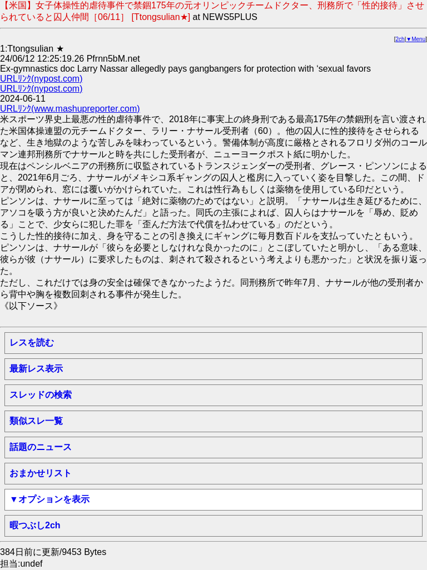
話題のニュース (40, 447)
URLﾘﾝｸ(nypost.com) (41, 78)
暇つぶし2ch (35, 525)
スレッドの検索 (40, 394)
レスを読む (31, 342)
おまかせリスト (40, 473)
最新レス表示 (36, 368)
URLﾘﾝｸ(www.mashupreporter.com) (70, 108)
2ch (400, 39)
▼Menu (415, 39)
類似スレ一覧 (36, 421)
